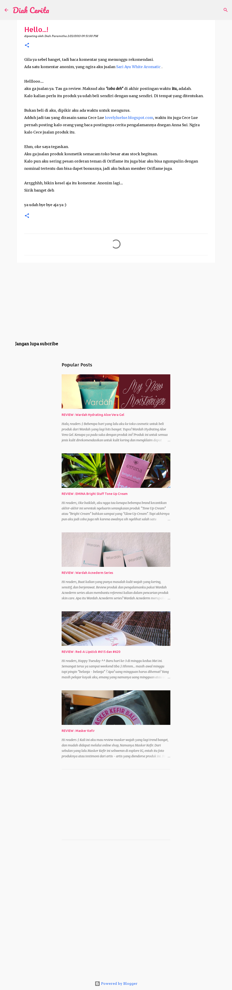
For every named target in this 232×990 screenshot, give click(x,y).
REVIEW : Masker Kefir (78, 731)
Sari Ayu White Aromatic (138, 66)
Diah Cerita (31, 10)
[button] (27, 45)
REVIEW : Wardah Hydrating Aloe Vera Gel (93, 415)
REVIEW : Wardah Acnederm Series (87, 573)
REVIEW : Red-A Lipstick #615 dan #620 (91, 652)
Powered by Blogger (116, 983)
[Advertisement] (116, 301)
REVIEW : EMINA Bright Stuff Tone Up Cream (95, 494)
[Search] (55, 10)
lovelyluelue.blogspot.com (129, 117)
